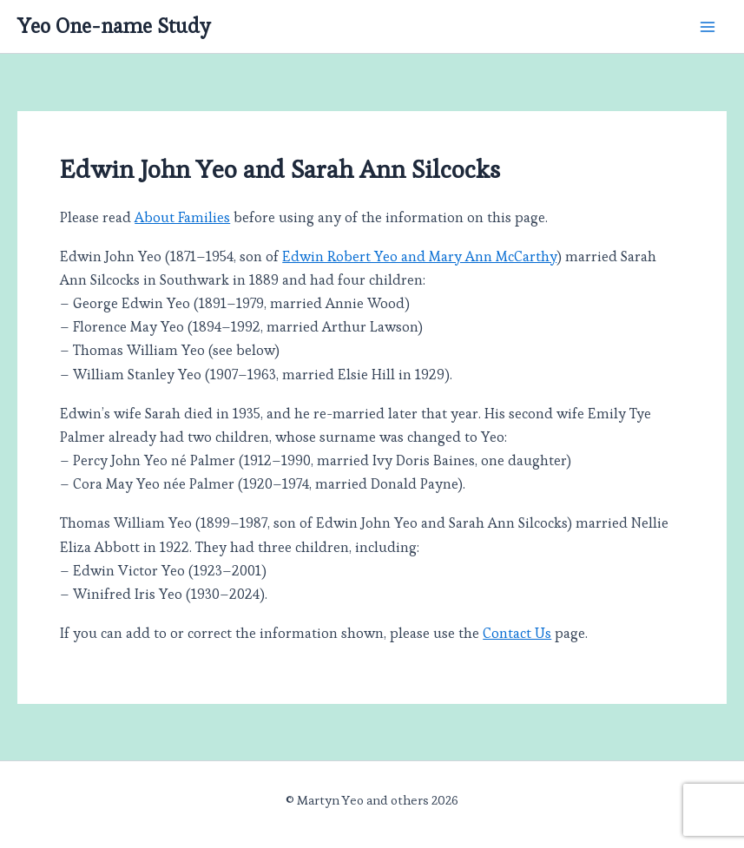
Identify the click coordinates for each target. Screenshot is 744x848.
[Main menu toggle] (707, 26)
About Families (182, 217)
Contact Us (517, 633)
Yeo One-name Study (113, 26)
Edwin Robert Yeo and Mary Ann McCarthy (419, 256)
